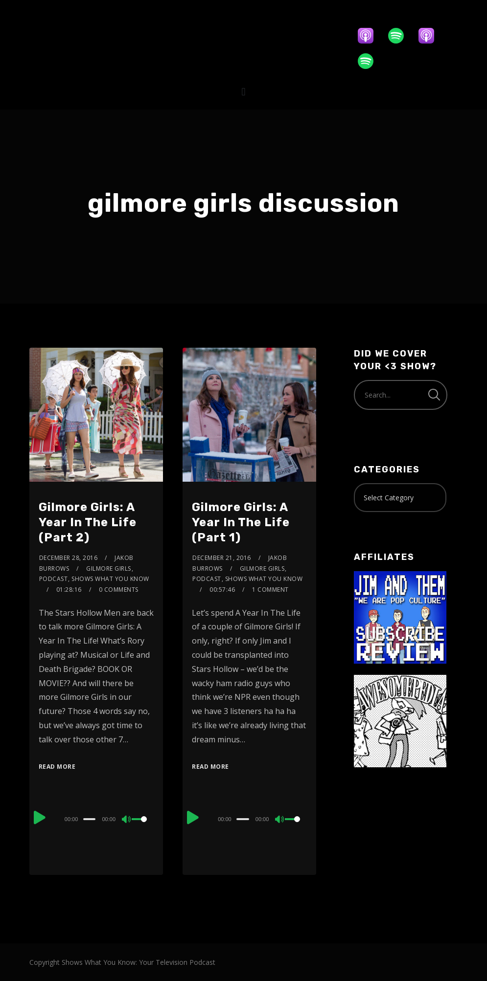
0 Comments (119, 589)
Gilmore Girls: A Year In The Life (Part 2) (88, 522)
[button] (243, 92)
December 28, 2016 (68, 558)
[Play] (39, 817)
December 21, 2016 (221, 558)
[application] (96, 818)
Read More (57, 766)
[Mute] (127, 820)
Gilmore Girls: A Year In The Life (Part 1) (241, 522)
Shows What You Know (110, 579)
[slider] (89, 819)
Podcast (53, 579)
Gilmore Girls (108, 568)
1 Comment (270, 589)
